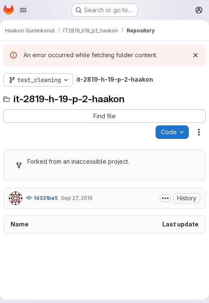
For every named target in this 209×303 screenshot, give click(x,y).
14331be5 (42, 197)
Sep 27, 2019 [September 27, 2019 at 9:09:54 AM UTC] (77, 198)
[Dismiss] (195, 55)
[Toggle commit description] (165, 198)
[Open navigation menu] (23, 10)
